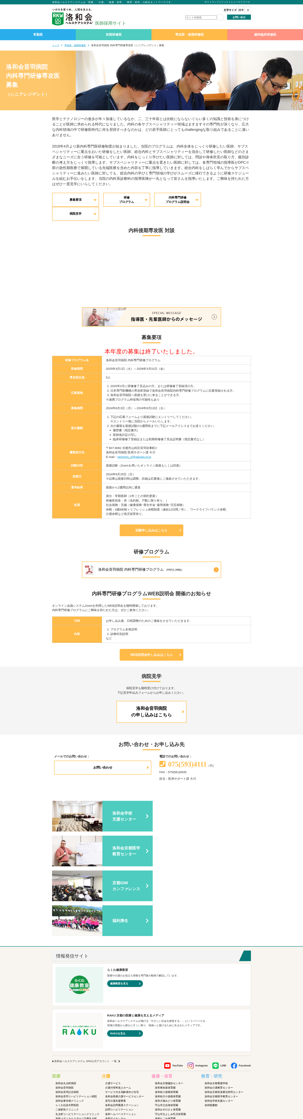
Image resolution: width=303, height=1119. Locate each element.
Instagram (201, 981)
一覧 (114, 977)
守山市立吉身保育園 (166, 1021)
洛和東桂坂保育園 (165, 1004)
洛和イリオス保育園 (166, 1078)
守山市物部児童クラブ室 (169, 1061)
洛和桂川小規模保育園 (168, 1012)
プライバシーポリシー (144, 1091)
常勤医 (38, 34)
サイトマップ (211, 2)
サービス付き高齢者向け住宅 (122, 1008)
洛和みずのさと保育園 (168, 1025)
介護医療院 (111, 1052)
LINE (223, 981)
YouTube (177, 981)
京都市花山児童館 (165, 1047)
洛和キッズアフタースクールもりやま (177, 1065)
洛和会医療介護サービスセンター (124, 1012)
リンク (224, 2)
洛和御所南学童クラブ (168, 1056)
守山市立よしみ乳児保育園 (170, 1030)
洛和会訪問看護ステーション (122, 1021)
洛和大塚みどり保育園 (168, 1017)
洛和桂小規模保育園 (166, 1008)
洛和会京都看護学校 (216, 999)
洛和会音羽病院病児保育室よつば (174, 1074)
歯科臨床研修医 (265, 34)
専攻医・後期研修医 (189, 34)
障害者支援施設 (114, 1065)
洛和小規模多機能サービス (120, 1043)
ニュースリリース (240, 2)
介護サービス (113, 999)
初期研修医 (114, 34)
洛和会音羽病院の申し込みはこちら (151, 698)
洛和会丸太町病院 (65, 999)
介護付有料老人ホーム (118, 1004)
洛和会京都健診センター (169, 999)
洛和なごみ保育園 (165, 1034)
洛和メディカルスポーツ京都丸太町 (76, 1034)
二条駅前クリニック (67, 1025)
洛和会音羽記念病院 (67, 1008)
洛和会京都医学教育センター (221, 1012)
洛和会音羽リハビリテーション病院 (76, 1012)
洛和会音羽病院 (64, 1004)
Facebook (245, 981)
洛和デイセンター (115, 1034)
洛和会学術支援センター (219, 1017)
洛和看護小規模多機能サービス (123, 1047)
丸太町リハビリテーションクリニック (77, 1030)
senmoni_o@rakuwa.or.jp (134, 443)
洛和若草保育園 (164, 1069)
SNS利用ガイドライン (172, 1091)
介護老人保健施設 (115, 1056)
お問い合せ (239, 17)
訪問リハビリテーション (119, 1025)
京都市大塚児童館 (165, 1043)
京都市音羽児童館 (165, 1039)
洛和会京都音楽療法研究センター (224, 1008)
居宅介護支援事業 (115, 1017)
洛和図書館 (211, 1021)
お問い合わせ (102, 753)
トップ (56, 45)
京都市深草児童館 (165, 1052)
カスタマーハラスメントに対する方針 (230, 1091)
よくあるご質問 (196, 1091)
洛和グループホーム (116, 1039)
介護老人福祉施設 (115, 1061)
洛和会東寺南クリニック (69, 1017)
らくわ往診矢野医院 (67, 1021)
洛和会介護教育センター (219, 1004)
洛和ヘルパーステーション (120, 1030)
